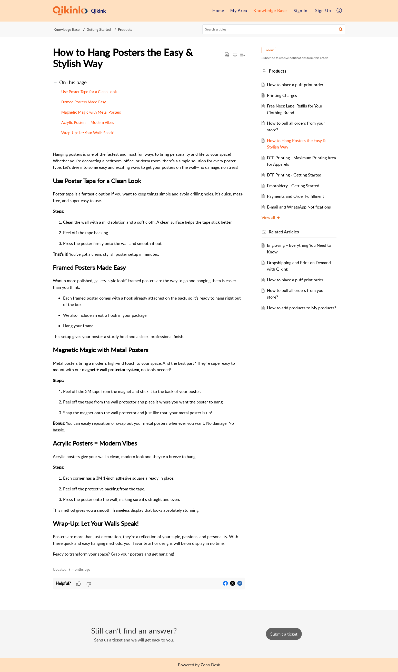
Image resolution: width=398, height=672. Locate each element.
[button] (341, 29)
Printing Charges (282, 95)
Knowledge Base (66, 29)
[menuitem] (218, 11)
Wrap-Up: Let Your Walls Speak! (87, 132)
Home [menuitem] (218, 10)
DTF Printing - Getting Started (294, 175)
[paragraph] (149, 354)
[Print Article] (235, 55)
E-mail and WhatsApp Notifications (299, 207)
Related (284, 232)
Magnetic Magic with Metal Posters (91, 112)
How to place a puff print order (295, 84)
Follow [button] (268, 50)
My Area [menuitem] (238, 10)
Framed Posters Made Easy (83, 101)
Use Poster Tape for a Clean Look (89, 91)
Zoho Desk (210, 665)
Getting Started (99, 29)
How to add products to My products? (301, 308)
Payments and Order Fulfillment (295, 196)
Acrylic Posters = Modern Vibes (87, 122)
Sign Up (323, 10)
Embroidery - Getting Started (293, 186)
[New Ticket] (284, 634)
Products (125, 29)
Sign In (300, 10)
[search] (273, 29)
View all (271, 217)
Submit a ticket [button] (283, 634)
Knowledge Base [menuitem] (270, 10)
